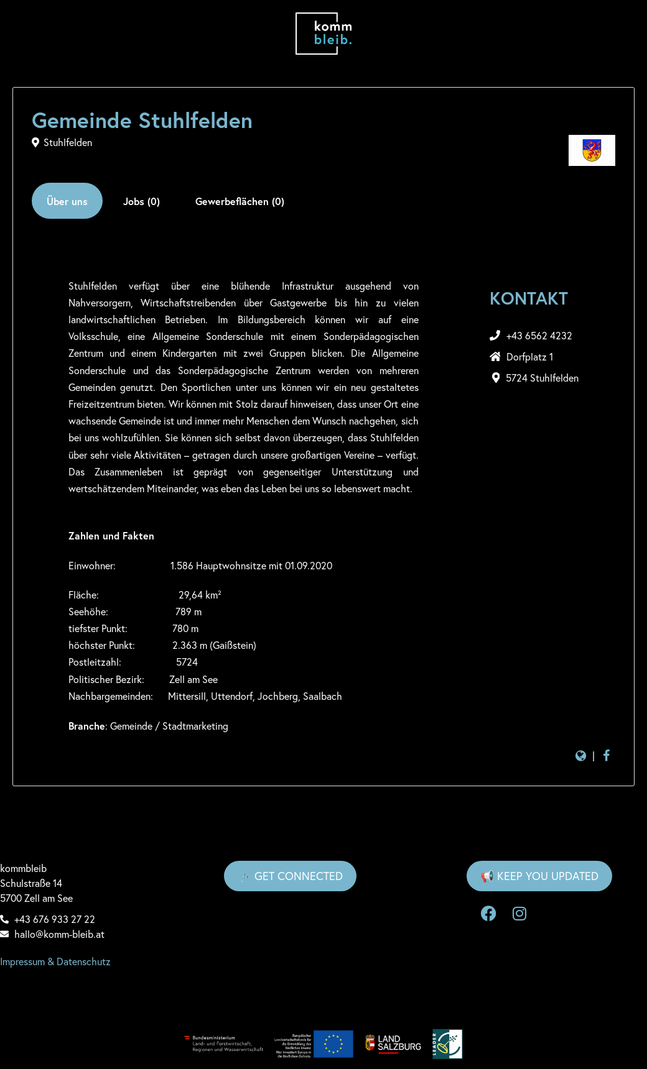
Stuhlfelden (68, 142)
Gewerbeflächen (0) (239, 201)
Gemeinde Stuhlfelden (142, 120)
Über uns (67, 201)
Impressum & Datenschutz (55, 961)
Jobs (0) (141, 201)
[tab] (67, 201)
